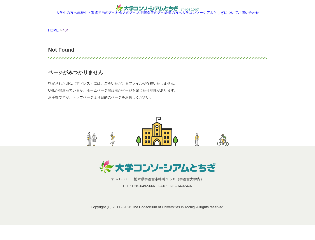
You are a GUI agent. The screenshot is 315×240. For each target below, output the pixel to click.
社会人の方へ (121, 22)
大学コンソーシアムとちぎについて (221, 22)
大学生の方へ (50, 22)
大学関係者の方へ (151, 22)
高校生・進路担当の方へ (85, 22)
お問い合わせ (265, 22)
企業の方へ (180, 22)
